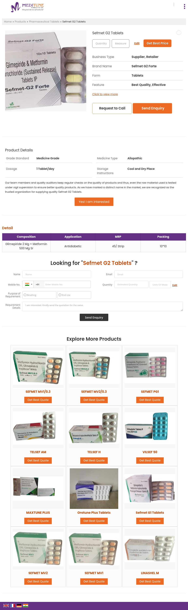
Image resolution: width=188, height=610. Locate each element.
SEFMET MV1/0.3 (38, 392)
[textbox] (120, 43)
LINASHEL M (150, 573)
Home (8, 21)
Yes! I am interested (94, 202)
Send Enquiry (153, 108)
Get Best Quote (38, 400)
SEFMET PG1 (150, 392)
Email (109, 274)
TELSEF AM (38, 452)
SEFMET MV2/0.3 (94, 392)
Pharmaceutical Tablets (44, 21)
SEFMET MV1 (94, 573)
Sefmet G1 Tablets (150, 512)
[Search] (174, 4)
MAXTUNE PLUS (38, 512)
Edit (137, 43)
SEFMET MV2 (38, 573)
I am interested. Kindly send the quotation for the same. (102, 306)
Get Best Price (157, 43)
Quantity (107, 284)
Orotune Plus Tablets (94, 512)
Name (16, 274)
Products (20, 21)
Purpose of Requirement (12, 295)
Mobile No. (14, 284)
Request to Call (112, 108)
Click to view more (105, 94)
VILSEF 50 (150, 452)
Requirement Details (12, 306)
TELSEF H (94, 452)
